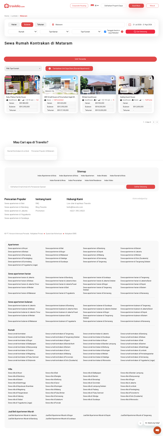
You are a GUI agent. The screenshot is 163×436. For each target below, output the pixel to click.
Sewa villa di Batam (15, 379)
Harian (14, 24)
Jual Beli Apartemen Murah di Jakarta (22, 415)
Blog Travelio (41, 207)
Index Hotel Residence (93, 180)
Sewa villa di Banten (90, 376)
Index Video (108, 180)
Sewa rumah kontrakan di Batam (58, 347)
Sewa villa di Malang (53, 389)
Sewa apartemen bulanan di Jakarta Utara (62, 309)
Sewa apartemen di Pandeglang (20, 258)
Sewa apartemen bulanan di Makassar (22, 321)
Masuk (152, 6)
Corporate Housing (79, 6)
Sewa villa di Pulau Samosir (93, 393)
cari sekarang (140, 31)
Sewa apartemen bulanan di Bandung (60, 305)
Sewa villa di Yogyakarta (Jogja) (20, 403)
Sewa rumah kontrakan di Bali (132, 340)
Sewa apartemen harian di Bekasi (20, 281)
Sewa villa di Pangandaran (18, 393)
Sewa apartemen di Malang (93, 255)
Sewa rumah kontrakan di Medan (95, 354)
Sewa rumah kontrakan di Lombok (133, 350)
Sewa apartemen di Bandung (17, 207)
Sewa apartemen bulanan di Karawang (135, 321)
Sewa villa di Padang (91, 389)
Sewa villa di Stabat (15, 399)
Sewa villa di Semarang (54, 396)
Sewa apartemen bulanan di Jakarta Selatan (100, 309)
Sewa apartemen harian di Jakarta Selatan (99, 281)
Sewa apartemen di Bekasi (18, 252)
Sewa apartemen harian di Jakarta (21, 277)
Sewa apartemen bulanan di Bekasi (21, 309)
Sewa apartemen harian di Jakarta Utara (61, 281)
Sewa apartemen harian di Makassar (22, 293)
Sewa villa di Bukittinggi (17, 383)
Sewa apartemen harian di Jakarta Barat (136, 281)
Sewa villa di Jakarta (128, 383)
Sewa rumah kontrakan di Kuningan (96, 350)
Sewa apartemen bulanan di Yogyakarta (61, 321)
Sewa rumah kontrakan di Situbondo (22, 360)
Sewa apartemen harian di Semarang (97, 293)
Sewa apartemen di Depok (93, 252)
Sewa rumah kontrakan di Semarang (134, 357)
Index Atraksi (102, 176)
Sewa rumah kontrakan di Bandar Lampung (99, 344)
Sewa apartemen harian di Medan (21, 287)
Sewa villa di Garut (52, 383)
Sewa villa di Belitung (53, 379)
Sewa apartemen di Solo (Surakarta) (134, 258)
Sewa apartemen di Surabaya (17, 218)
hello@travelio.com (75, 207)
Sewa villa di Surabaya (91, 399)
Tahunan (40, 24)
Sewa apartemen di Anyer (18, 248)
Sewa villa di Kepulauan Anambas (20, 386)
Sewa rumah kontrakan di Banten (133, 344)
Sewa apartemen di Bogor (55, 252)
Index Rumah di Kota (117, 176)
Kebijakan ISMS (70, 234)
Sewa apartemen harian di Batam (133, 287)
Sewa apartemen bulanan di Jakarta (22, 305)
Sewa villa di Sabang (15, 396)
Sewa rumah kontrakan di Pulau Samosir (23, 357)
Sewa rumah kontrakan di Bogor (20, 340)
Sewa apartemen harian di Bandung (59, 277)
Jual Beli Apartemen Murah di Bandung (23, 419)
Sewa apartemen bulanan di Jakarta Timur (24, 312)
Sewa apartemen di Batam (131, 248)
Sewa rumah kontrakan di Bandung (134, 334)
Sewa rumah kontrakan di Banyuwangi (22, 347)
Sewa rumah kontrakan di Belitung (96, 347)
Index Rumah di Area (57, 180)
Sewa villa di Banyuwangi (130, 376)
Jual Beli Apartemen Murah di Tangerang (136, 415)
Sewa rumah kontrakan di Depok (20, 337)
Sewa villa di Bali (52, 373)
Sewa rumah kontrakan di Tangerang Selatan (63, 337)
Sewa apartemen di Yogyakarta (18, 214)
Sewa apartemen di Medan (131, 255)
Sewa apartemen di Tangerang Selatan (135, 262)
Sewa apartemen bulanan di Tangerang (135, 305)
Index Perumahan (75, 180)
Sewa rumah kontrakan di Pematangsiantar (137, 354)
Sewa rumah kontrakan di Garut (57, 350)
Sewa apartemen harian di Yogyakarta (60, 293)
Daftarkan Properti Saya (114, 6)
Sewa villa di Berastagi (91, 379)
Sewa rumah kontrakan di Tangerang (59, 334)
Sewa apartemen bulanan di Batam (134, 315)
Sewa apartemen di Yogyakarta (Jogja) (23, 265)
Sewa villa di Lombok (128, 386)
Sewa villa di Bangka (53, 376)
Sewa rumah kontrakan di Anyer (95, 340)
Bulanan (27, 24)
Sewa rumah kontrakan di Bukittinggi (134, 347)
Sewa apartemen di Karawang (19, 255)
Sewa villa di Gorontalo (91, 383)
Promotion (40, 211)
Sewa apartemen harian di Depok (133, 284)
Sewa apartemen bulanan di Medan (21, 315)
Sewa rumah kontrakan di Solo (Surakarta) (62, 360)
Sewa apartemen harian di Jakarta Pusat (61, 284)
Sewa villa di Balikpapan (92, 373)
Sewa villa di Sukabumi (54, 399)
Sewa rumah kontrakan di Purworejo (59, 357)
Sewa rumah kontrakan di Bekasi (133, 337)
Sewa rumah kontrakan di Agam (58, 340)
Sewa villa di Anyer (15, 373)
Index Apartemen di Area (68, 176)
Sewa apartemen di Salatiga (56, 258)
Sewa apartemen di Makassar (57, 255)
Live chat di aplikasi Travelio (79, 203)
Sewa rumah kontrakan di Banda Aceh (60, 344)
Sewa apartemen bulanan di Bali (58, 315)
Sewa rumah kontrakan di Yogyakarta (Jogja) (138, 360)
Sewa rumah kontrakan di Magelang (21, 354)
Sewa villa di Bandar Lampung (132, 373)
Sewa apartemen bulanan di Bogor (96, 312)
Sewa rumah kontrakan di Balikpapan (22, 344)
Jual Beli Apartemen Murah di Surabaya (61, 419)
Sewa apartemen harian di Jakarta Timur (23, 284)
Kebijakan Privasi (36, 234)
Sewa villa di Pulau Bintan (55, 393)
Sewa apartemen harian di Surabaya (97, 277)
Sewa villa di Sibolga (90, 396)
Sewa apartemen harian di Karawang (135, 293)
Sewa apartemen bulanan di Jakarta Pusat (62, 312)
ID (96, 6)
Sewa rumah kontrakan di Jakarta (96, 334)
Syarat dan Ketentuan (54, 234)
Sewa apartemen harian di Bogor (95, 284)
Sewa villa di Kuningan (54, 386)
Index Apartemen (87, 176)
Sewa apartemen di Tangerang (94, 262)
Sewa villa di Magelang (16, 389)
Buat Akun (136, 6)
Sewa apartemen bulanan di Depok (134, 312)
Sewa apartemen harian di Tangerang (135, 277)
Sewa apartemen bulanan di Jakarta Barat (137, 309)
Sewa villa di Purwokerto (130, 393)
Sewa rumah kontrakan (17, 334)
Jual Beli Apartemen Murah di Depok (97, 415)
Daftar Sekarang (140, 187)
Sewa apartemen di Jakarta (16, 211)
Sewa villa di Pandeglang (130, 389)
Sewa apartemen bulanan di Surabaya (97, 305)
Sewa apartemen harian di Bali (57, 287)
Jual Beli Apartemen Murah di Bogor (59, 415)
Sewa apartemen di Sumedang (20, 262)
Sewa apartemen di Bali (14, 203)
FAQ (37, 203)
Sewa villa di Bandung (16, 376)
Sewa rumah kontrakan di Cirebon (21, 350)
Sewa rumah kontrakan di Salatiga (96, 357)
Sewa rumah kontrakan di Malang (58, 354)
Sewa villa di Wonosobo (129, 399)
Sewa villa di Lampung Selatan (94, 386)
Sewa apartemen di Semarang (94, 258)
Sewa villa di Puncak (53, 403)
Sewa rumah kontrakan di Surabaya (96, 337)
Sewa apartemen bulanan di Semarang (98, 321)
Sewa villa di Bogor (128, 379)
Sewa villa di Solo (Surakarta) (132, 396)
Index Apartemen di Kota (47, 176)
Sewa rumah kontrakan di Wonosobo (97, 360)
